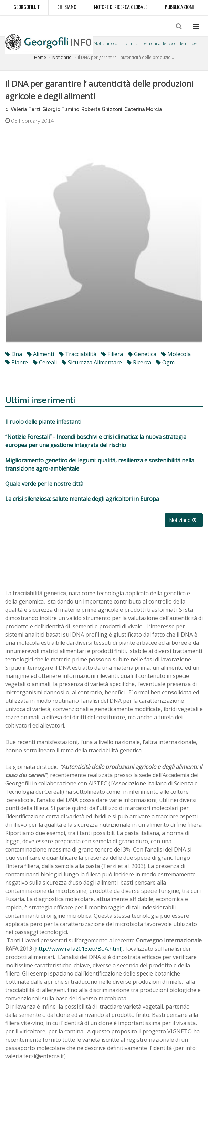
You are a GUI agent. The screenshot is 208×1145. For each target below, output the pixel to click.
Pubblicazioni (179, 7)
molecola (176, 354)
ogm (165, 362)
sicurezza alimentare (92, 362)
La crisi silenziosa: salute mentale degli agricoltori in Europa (82, 499)
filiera (112, 354)
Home (40, 57)
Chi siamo (66, 7)
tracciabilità (77, 354)
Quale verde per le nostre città (44, 483)
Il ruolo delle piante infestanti (43, 421)
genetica (142, 354)
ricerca (139, 362)
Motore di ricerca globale (120, 7)
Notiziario (62, 57)
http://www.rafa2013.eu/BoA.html (78, 948)
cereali (45, 362)
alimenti (40, 354)
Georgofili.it (26, 7)
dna (13, 354)
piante (16, 362)
